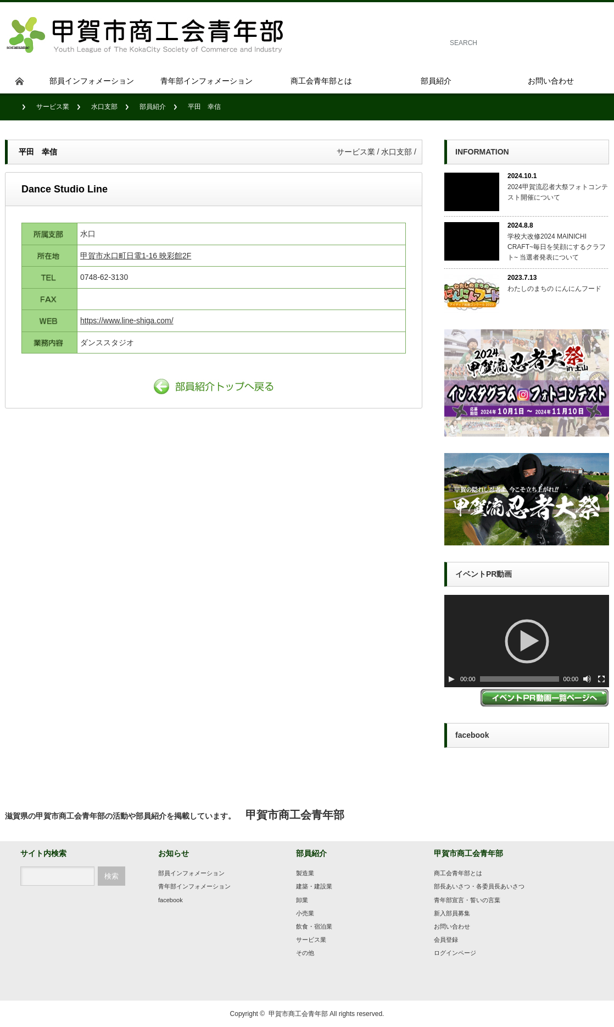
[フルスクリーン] (601, 679)
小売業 (305, 913)
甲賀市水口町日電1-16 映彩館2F (135, 255)
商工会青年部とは (458, 873)
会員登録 (446, 939)
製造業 (305, 873)
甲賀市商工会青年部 (298, 1014)
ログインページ (455, 952)
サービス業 (52, 107)
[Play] (451, 679)
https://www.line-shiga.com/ (127, 320)
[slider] (519, 679)
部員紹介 (152, 107)
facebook (170, 900)
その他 (305, 952)
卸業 (302, 900)
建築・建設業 (314, 886)
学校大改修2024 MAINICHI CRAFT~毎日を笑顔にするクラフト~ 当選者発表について (556, 247)
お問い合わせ (452, 926)
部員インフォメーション (191, 873)
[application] (526, 641)
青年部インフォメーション (194, 886)
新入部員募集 (452, 913)
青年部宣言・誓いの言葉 (467, 900)
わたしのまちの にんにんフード (554, 288)
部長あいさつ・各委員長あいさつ (479, 886)
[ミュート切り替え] (587, 679)
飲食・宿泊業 (314, 926)
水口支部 (104, 107)
